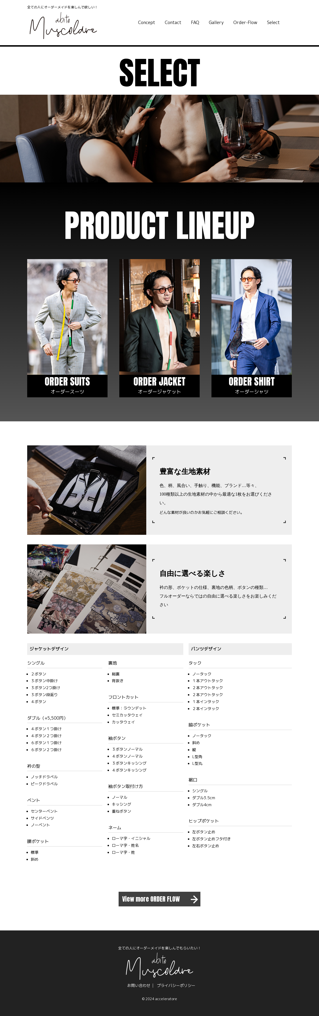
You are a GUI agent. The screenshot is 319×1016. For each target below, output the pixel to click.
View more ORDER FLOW (151, 899)
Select (273, 22)
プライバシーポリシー (176, 985)
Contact (173, 22)
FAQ (195, 22)
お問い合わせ (138, 985)
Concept (146, 22)
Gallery (216, 22)
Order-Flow (245, 22)
